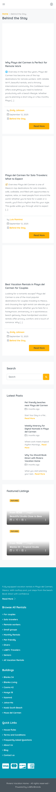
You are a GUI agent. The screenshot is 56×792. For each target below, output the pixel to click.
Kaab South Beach (13, 707)
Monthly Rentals (12, 634)
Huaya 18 (8, 692)
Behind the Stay (18, 118)
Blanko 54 (9, 677)
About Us (8, 745)
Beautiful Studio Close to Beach (26, 516)
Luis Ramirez (16, 219)
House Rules (10, 729)
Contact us (9, 755)
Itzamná (8, 697)
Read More (39, 126)
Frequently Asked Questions (18, 740)
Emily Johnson (17, 110)
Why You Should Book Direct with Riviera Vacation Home (36, 458)
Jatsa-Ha (8, 702)
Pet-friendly (10, 639)
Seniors (7, 655)
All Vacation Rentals (14, 660)
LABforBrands (34, 787)
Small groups (10, 629)
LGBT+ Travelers (12, 650)
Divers (7, 645)
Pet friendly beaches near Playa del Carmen (36, 404)
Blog (6, 750)
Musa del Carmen (12, 712)
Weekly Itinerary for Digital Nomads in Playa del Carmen (37, 428)
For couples (9, 614)
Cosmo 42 (9, 687)
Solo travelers (11, 619)
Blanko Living (10, 682)
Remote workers (12, 624)
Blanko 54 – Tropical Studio (24, 546)
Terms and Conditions (15, 735)
